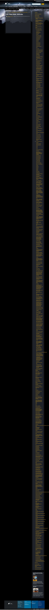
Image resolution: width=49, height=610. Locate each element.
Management (27, 8)
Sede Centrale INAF (14, 12)
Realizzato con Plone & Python (6, 609)
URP (24, 6)
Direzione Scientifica (23, 8)
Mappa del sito (38, 1)
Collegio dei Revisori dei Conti (8, 9)
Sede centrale (20, 6)
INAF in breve (10, 6)
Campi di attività (15, 6)
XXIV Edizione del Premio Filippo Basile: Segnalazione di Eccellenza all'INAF (38, 573)
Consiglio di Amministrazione (11, 8)
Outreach (28, 6)
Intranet (32, 6)
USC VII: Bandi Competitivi (25, 12)
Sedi (10, 12)
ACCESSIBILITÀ (39, 605)
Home (6, 6)
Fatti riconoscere (46, 0)
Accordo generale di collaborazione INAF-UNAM (38, 586)
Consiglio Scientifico (32, 8)
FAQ (42, 1)
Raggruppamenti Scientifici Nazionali (39, 8)
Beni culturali (35, 6)
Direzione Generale (18, 8)
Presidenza (6, 8)
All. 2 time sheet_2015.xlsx (9, 16)
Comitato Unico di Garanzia (15, 9)
